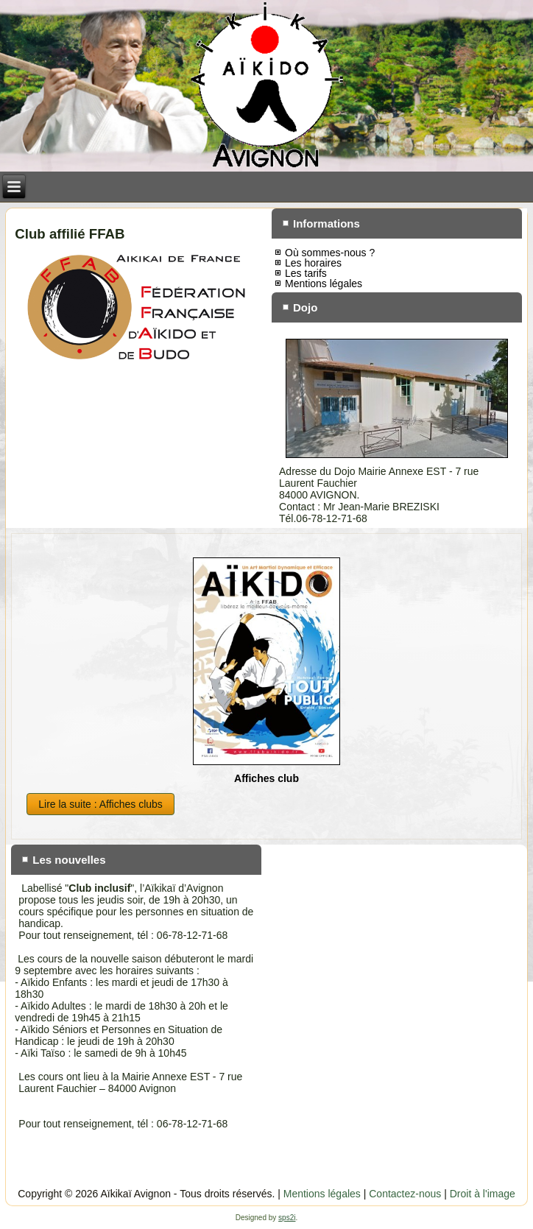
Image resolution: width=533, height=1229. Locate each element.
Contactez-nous (405, 1194)
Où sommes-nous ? (330, 252)
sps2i (286, 1218)
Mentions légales (323, 283)
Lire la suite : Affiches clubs (100, 804)
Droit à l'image (482, 1194)
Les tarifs (306, 273)
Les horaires (313, 263)
